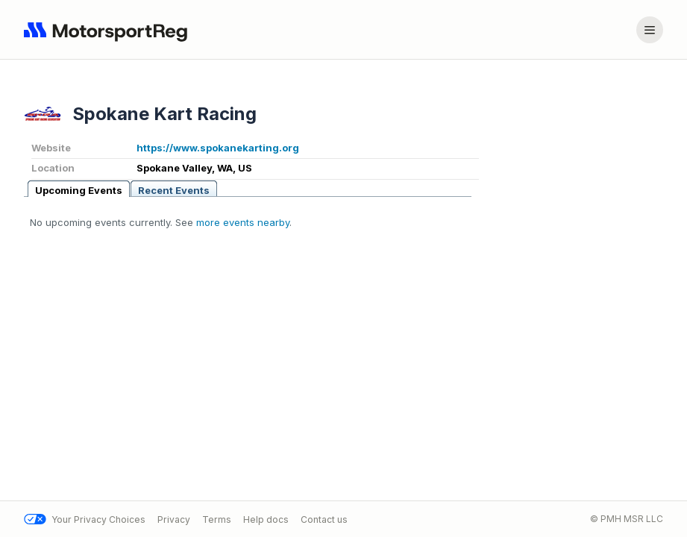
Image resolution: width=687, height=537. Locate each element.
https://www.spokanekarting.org (218, 148)
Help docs (266, 519)
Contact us (324, 519)
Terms (216, 519)
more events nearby (242, 222)
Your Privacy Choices (84, 519)
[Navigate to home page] (109, 30)
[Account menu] (649, 29)
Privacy (173, 519)
